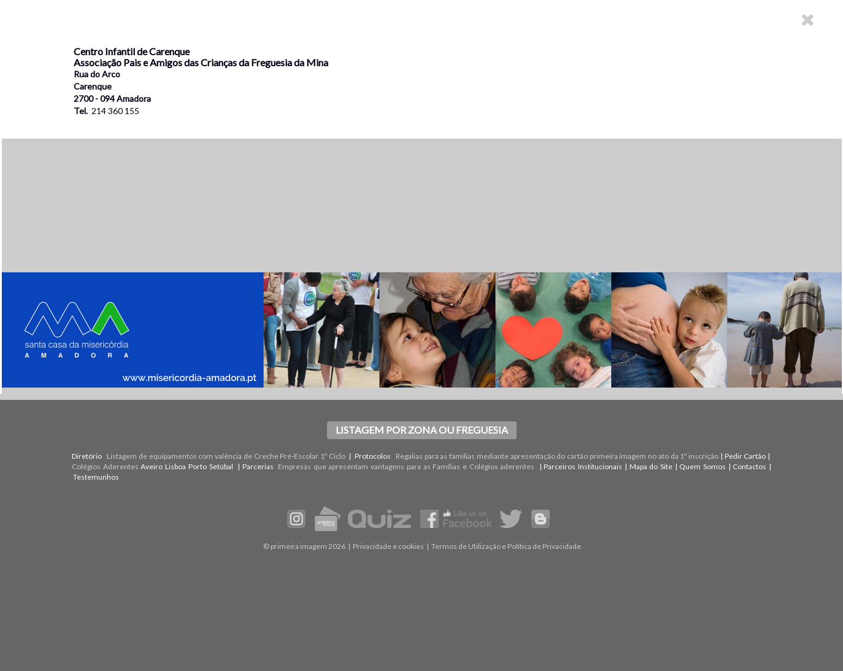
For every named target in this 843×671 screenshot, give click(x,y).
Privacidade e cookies (388, 546)
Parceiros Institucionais (583, 466)
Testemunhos (96, 476)
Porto (197, 466)
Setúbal (221, 466)
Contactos (749, 466)
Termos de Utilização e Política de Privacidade (506, 546)
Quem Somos (702, 466)
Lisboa (175, 466)
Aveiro (151, 466)
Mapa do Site (650, 466)
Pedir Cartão (745, 456)
